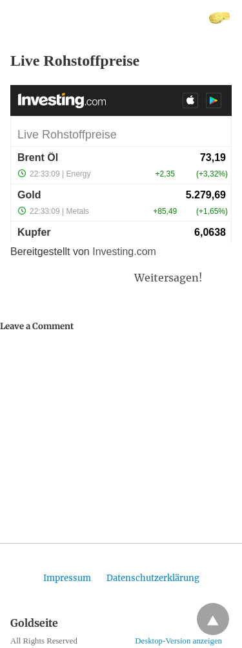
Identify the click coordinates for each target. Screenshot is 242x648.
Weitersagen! (168, 277)
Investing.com (124, 251)
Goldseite (30, 17)
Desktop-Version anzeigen (178, 640)
